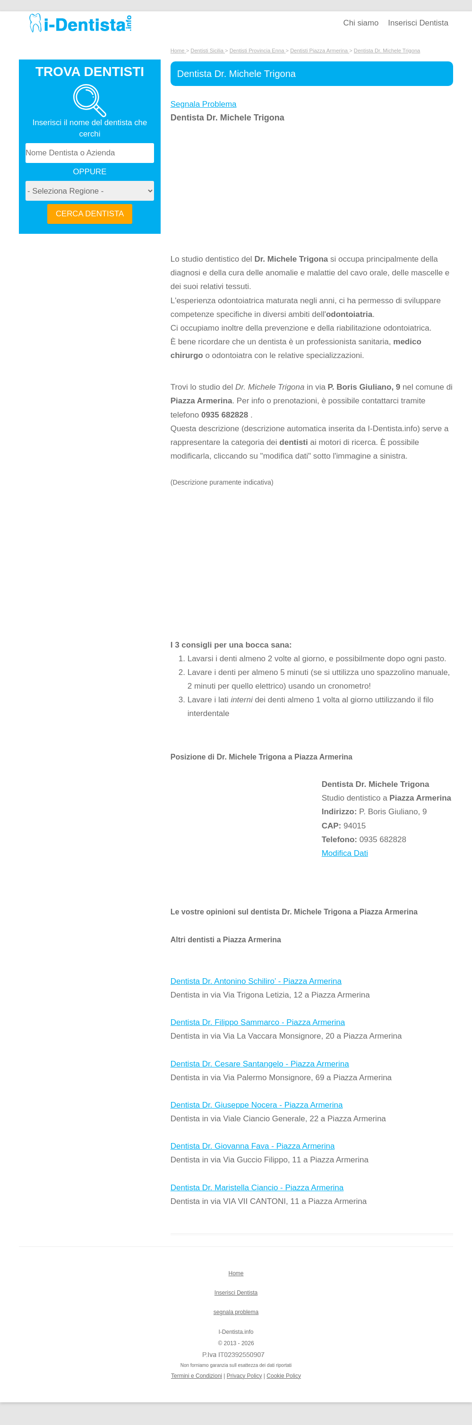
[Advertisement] (246, 188)
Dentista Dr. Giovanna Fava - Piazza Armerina (253, 1146)
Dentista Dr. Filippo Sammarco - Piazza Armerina (258, 1022)
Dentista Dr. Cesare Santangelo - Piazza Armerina (260, 1063)
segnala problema (236, 1312)
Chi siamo (361, 22)
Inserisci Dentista (418, 22)
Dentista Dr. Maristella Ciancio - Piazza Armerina (257, 1187)
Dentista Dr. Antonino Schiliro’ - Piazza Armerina (256, 981)
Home (235, 1273)
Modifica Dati (345, 853)
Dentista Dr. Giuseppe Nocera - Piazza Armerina (257, 1105)
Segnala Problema (204, 104)
